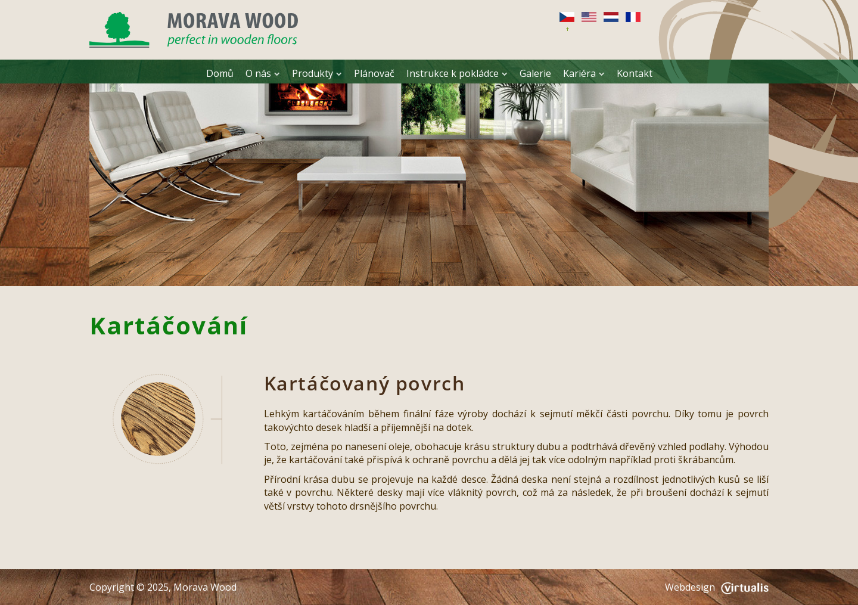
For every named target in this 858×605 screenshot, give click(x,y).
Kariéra (584, 73)
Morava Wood (205, 587)
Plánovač (374, 73)
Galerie (535, 73)
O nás (262, 73)
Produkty (317, 73)
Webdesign (717, 587)
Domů (220, 73)
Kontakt (634, 73)
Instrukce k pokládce (457, 73)
